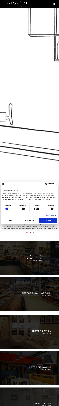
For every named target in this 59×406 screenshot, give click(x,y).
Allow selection (29, 220)
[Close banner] (56, 184)
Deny (11, 220)
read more (29, 232)
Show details (50, 215)
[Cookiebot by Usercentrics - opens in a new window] (46, 184)
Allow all (48, 220)
